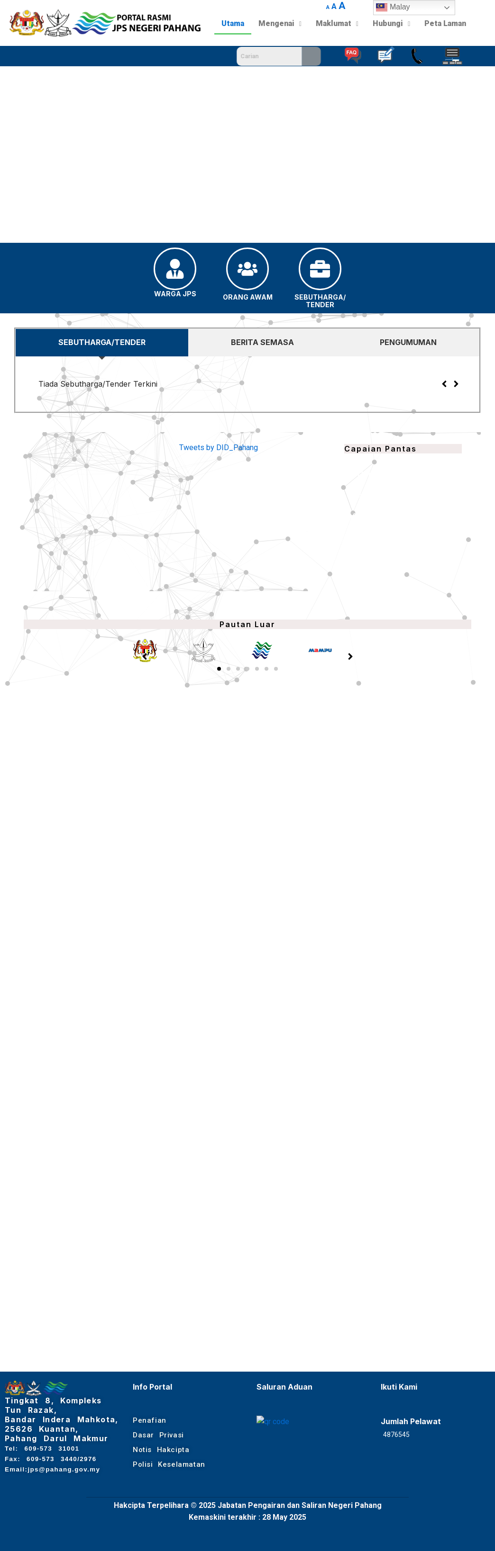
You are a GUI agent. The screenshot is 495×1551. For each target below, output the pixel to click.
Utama (232, 23)
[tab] (102, 342)
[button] (14, 154)
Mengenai (280, 23)
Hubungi (391, 23)
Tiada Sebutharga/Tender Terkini (97, 384)
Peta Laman (445, 23)
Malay (393, 7)
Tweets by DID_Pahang (218, 447)
